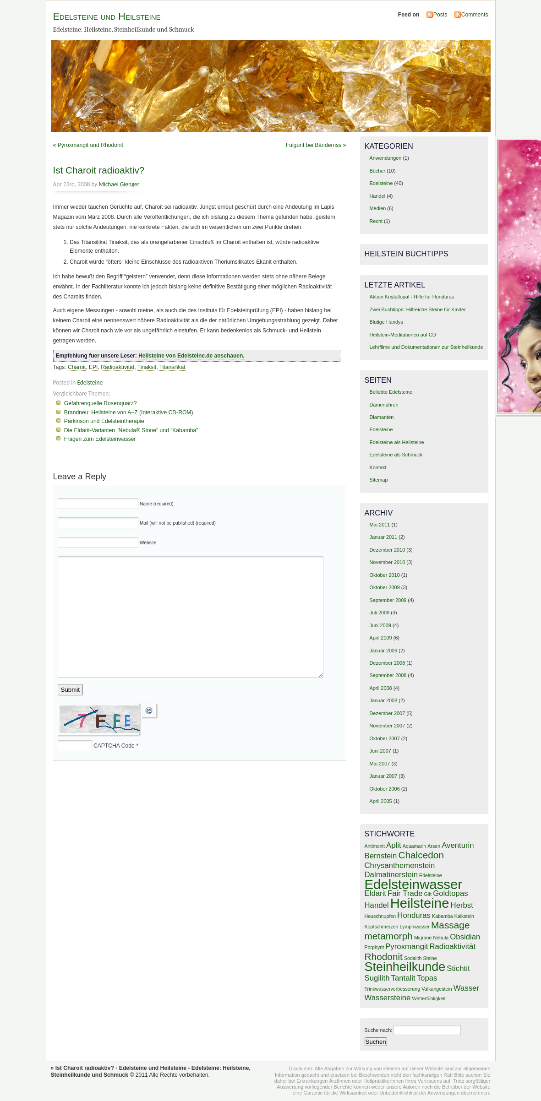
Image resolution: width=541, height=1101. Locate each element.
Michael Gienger (118, 184)
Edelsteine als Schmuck (395, 454)
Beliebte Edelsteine (390, 392)
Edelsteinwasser (414, 884)
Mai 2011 (379, 524)
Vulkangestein (436, 989)
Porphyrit (374, 947)
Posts (440, 14)
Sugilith (377, 978)
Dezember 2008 (387, 663)
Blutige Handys (386, 322)
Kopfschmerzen (382, 926)
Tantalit (403, 978)
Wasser (466, 988)
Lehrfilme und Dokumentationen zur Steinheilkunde (426, 347)
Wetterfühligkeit (428, 998)
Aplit (393, 845)
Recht (376, 221)
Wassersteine (388, 997)
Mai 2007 (379, 763)
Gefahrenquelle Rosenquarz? (100, 403)
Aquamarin (414, 846)
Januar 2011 (383, 537)
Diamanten (381, 417)
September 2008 (387, 675)
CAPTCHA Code (114, 746)
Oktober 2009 (384, 587)
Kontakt (377, 467)
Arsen (433, 846)
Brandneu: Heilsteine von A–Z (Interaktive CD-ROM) (128, 412)
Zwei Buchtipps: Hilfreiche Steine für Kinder (417, 309)
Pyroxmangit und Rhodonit (90, 145)
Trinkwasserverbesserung (393, 989)
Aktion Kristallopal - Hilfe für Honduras (411, 296)
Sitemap (378, 480)
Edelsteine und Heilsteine (107, 16)
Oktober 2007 (384, 738)
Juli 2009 (379, 612)
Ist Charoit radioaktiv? (99, 170)
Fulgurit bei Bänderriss (314, 145)
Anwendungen (385, 158)
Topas (427, 978)
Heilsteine (419, 903)
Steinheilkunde (405, 967)
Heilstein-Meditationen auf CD (402, 334)
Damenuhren (383, 404)
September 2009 (387, 600)
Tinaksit (146, 367)
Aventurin (458, 845)
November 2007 (387, 725)
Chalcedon (421, 855)
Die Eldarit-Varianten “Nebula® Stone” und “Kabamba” (131, 430)
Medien (377, 208)
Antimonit (375, 846)
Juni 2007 (380, 751)
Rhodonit (384, 956)
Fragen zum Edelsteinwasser (100, 439)
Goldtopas (450, 893)
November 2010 (387, 562)
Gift (428, 894)
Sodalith (413, 958)
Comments (474, 14)
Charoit (77, 367)
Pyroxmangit (406, 946)
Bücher (377, 171)
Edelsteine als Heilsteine (396, 442)
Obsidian (465, 937)
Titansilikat (172, 367)
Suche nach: (379, 1030)
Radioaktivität (117, 367)
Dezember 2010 (387, 550)
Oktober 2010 (384, 575)
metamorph (389, 936)
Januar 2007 (383, 776)
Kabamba (442, 916)
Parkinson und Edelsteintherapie (104, 421)
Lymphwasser (415, 926)
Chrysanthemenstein (400, 865)
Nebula (440, 937)
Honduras (414, 915)
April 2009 (380, 637)
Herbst (462, 905)
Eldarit (376, 893)
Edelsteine (90, 382)
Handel (377, 196)
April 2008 (380, 688)
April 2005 (380, 801)
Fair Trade (405, 893)
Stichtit (458, 968)
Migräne (423, 937)
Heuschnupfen (380, 916)
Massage (450, 925)
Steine (430, 958)
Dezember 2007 (387, 713)
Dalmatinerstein (391, 874)
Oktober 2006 (384, 789)
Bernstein (381, 856)
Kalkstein (464, 916)
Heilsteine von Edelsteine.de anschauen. (191, 356)
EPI (93, 367)
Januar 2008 (383, 700)
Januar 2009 (383, 650)
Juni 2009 (380, 625)
